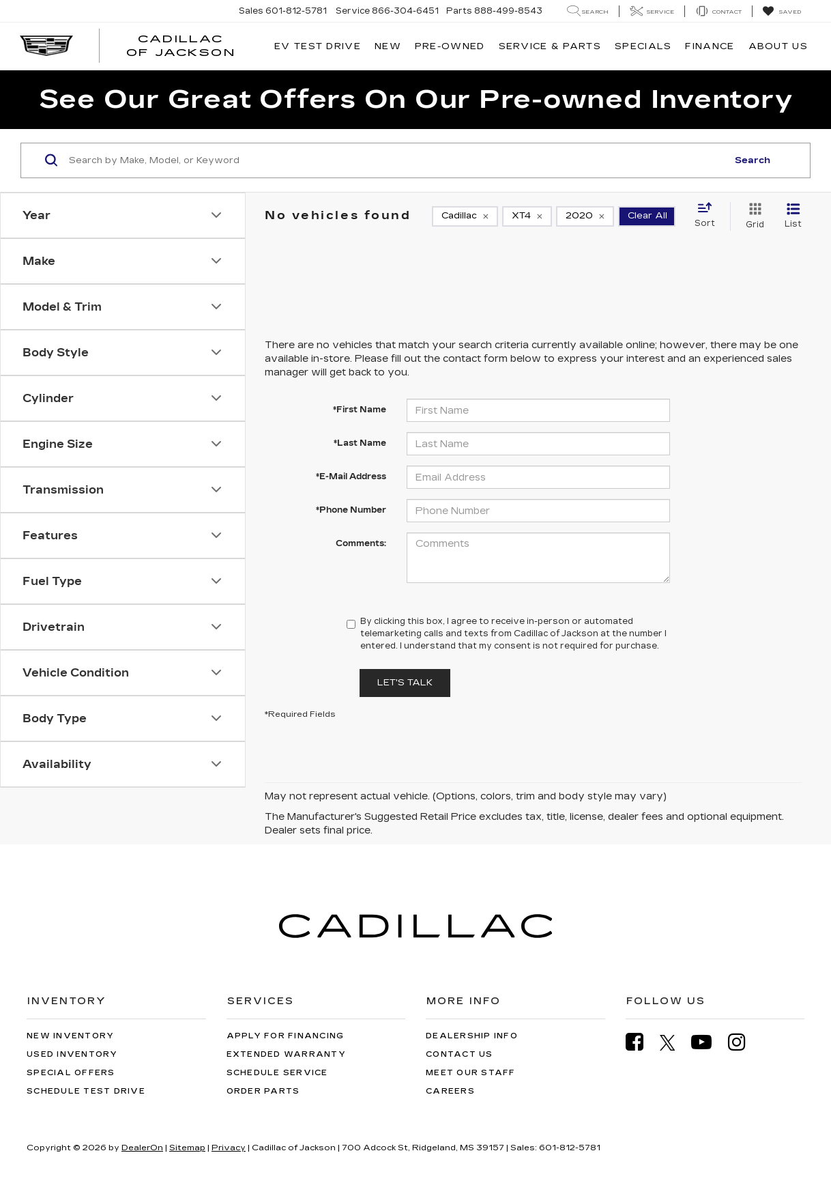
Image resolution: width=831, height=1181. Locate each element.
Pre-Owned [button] (450, 46)
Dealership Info (472, 1035)
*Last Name (360, 443)
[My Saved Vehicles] (781, 11)
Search (752, 160)
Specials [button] (643, 46)
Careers (450, 1091)
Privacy (229, 1147)
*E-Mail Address (351, 476)
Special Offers (71, 1072)
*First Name (359, 409)
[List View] (793, 216)
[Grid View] (752, 216)
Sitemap (187, 1147)
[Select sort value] (709, 215)
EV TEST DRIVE (317, 46)
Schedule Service (277, 1072)
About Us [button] (778, 46)
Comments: (361, 543)
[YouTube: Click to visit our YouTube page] (708, 1042)
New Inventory (70, 1035)
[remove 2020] (585, 216)
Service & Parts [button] (550, 46)
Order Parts (263, 1091)
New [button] (388, 46)
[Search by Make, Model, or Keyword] (396, 160)
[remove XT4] (527, 216)
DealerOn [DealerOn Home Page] (142, 1147)
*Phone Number (351, 510)
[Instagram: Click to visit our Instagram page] (743, 1042)
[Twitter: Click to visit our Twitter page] (674, 1042)
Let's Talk (405, 682)
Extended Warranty (286, 1054)
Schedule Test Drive (86, 1091)
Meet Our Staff (471, 1072)
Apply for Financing (286, 1035)
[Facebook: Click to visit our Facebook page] (641, 1042)
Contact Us (459, 1054)
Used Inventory (72, 1054)
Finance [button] (709, 46)
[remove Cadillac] (465, 216)
